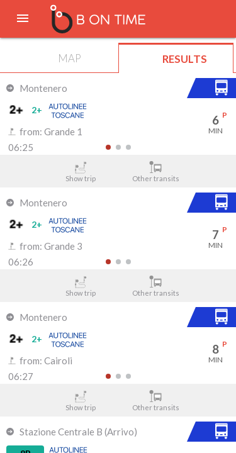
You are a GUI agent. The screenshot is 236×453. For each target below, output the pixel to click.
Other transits (155, 171)
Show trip (80, 171)
